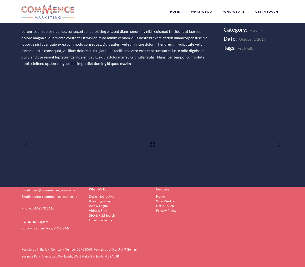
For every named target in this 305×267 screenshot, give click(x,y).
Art (240, 48)
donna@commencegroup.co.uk (54, 196)
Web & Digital (99, 206)
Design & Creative (101, 196)
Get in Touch (165, 206)
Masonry (256, 30)
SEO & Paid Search (102, 215)
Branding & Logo (100, 201)
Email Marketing (100, 220)
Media (249, 48)
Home (160, 196)
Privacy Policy (166, 211)
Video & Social (99, 211)
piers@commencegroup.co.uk (53, 190)
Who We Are (165, 201)
